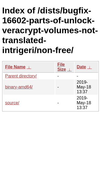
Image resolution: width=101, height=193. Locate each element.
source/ (12, 103)
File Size (61, 67)
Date (81, 67)
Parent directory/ (21, 76)
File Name (15, 67)
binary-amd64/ (19, 87)
